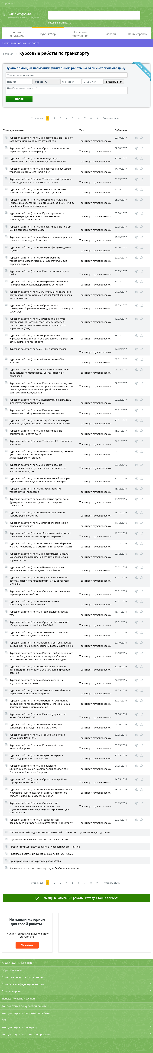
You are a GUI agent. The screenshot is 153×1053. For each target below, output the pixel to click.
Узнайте (27, 945)
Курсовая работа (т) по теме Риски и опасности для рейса (39, 272)
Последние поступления (80, 33)
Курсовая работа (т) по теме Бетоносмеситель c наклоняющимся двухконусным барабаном (37, 569)
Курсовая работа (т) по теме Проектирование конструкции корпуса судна (36, 432)
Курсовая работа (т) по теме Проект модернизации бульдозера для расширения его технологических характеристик (39, 557)
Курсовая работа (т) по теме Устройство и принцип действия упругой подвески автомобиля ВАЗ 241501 (40, 422)
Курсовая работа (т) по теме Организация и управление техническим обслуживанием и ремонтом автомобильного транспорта (41, 338)
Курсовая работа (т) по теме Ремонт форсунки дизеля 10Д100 (40, 249)
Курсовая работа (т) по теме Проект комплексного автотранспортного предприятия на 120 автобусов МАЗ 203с (39, 580)
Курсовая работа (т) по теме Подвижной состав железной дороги (37, 746)
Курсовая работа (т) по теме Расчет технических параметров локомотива (37, 514)
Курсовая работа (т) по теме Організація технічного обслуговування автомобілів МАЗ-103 (39, 623)
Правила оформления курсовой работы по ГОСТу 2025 (41, 853)
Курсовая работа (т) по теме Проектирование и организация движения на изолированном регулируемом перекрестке (37, 216)
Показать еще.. (111, 118)
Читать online (141, 138)
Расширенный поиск (59, 22)
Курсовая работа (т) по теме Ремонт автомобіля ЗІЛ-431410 (37, 361)
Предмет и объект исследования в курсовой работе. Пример (45, 846)
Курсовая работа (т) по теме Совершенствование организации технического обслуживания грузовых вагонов (40, 669)
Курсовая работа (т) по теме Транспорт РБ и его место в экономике (41, 442)
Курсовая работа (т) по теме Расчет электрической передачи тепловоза (39, 524)
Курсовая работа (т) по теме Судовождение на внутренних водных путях (36, 681)
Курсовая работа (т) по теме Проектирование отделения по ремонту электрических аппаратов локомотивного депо (38, 468)
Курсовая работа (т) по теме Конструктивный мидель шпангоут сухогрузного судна (40, 401)
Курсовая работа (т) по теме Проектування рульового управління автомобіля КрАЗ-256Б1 (41, 170)
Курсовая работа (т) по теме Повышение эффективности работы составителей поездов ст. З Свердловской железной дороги (39, 769)
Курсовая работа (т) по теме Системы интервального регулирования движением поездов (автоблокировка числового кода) (41, 295)
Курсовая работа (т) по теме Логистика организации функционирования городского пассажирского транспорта (40, 502)
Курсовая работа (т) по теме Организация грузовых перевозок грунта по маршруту (39, 149)
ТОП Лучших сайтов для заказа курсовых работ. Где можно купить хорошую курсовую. (60, 832)
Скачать (136, 138)
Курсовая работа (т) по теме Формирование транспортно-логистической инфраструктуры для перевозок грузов (38, 260)
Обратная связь (12, 970)
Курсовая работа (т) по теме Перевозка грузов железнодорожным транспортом (36, 757)
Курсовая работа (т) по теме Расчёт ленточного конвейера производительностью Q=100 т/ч (37, 726)
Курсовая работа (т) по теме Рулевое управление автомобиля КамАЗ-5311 (38, 715)
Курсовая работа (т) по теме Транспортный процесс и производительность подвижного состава (41, 180)
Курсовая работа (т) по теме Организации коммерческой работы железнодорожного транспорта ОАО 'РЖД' (41, 308)
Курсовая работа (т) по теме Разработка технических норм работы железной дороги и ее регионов (40, 283)
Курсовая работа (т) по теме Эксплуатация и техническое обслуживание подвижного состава (38, 160)
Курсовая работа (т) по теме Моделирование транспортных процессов (35, 490)
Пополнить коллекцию (17, 33)
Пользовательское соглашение (22, 977)
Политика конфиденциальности (23, 984)
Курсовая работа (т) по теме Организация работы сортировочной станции (38, 781)
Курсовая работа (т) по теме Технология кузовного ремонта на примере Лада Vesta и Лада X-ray (39, 191)
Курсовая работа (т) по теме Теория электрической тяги (39, 613)
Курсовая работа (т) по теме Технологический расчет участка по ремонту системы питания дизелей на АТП (41, 545)
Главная (8, 54)
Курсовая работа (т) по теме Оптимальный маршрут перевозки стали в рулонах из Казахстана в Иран (40, 480)
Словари (110, 34)
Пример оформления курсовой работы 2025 (35, 860)
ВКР (4, 1020)
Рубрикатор (48, 34)
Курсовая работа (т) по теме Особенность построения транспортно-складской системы (41, 238)
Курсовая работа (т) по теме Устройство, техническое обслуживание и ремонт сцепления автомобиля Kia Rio (42, 644)
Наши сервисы (137, 34)
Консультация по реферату (19, 1027)
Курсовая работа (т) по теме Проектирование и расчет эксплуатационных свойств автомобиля (41, 139)
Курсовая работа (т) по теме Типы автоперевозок (38, 348)
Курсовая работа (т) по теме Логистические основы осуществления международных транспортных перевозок (39, 372)
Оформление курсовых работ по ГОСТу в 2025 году (39, 839)
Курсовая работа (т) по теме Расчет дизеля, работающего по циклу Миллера (34, 603)
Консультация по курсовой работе (24, 1006)
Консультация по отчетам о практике (26, 1034)
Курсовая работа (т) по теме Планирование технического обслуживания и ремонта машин (37, 411)
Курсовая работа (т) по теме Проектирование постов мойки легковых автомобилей (40, 228)
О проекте (7, 3)
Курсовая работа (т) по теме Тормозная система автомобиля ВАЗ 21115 (37, 736)
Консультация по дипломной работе (26, 1013)
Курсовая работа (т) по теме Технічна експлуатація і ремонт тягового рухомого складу (39, 634)
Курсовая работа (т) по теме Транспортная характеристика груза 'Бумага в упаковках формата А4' (41, 821)
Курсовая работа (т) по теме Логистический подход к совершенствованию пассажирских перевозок (40, 534)
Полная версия (11, 991)
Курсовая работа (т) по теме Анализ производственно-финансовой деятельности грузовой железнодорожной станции (41, 454)
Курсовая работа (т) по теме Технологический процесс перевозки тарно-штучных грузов (41, 692)
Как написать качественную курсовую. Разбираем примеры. (45, 868)
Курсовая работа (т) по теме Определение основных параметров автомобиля (40, 592)
